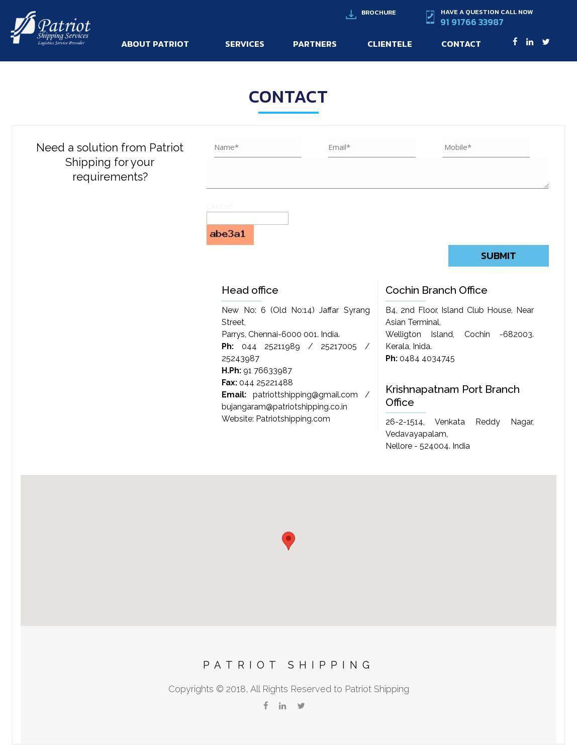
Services (244, 43)
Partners (315, 43)
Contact (461, 43)
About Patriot (155, 43)
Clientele (389, 43)
